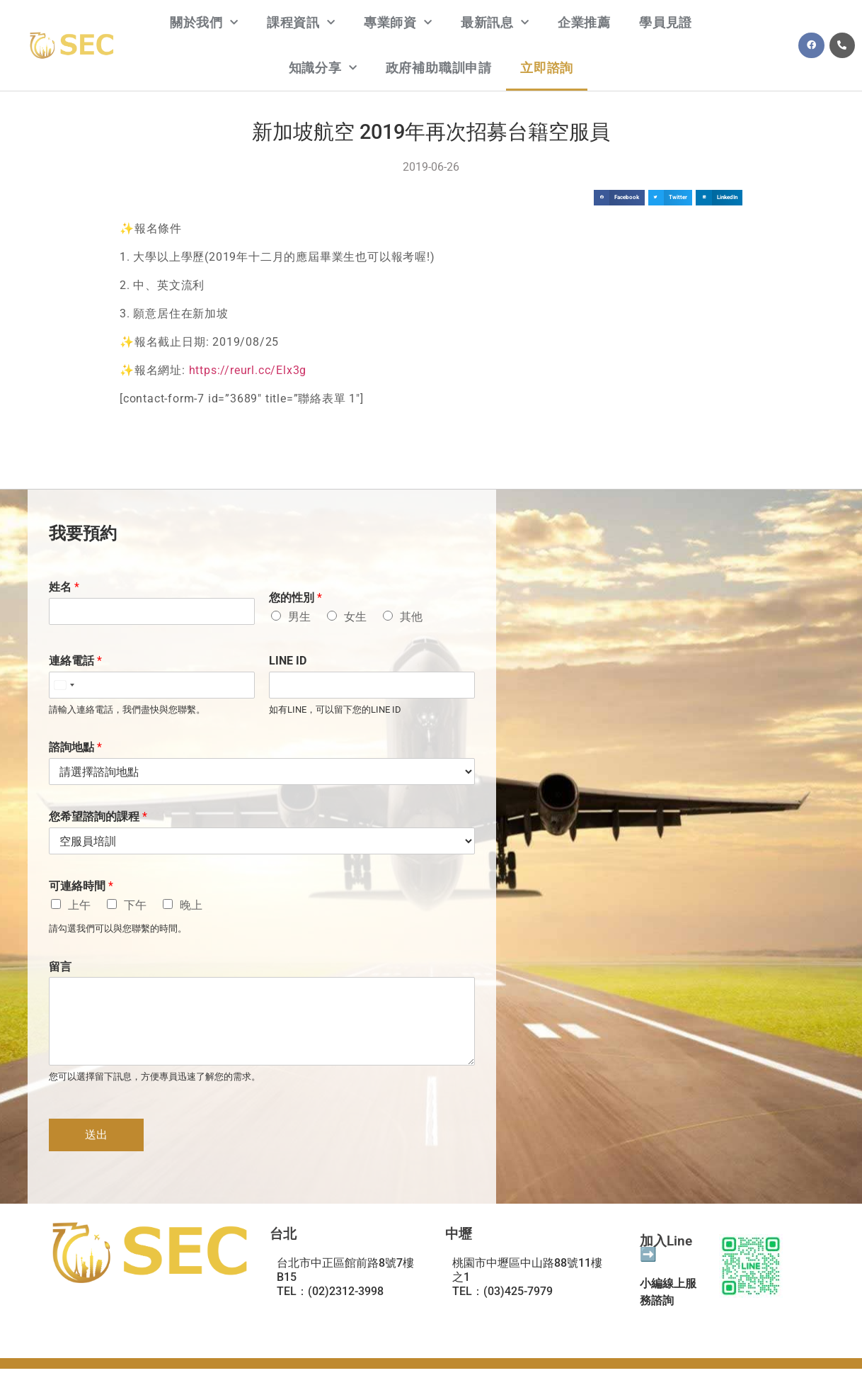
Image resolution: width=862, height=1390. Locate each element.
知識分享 (323, 68)
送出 (96, 1134)
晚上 (191, 905)
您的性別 (295, 597)
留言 (60, 966)
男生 (299, 616)
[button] (619, 198)
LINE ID (287, 660)
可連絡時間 (81, 886)
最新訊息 (495, 23)
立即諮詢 (546, 67)
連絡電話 (75, 660)
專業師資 (398, 23)
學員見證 (665, 22)
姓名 (64, 587)
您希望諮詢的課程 (98, 816)
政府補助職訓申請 (439, 67)
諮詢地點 (75, 747)
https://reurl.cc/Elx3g (248, 370)
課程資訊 (301, 23)
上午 (79, 905)
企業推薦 (584, 22)
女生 (355, 616)
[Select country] (64, 685)
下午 (135, 905)
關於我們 (204, 23)
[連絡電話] (152, 685)
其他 (411, 616)
